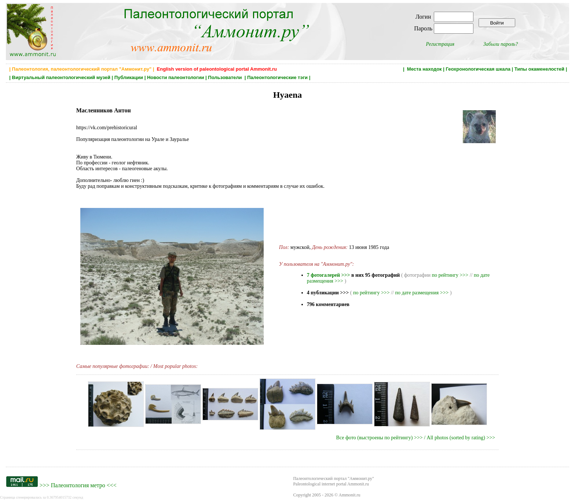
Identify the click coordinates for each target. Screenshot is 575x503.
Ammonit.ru (349, 495)
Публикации (128, 77)
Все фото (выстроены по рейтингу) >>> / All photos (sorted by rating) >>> (415, 437)
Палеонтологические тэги (277, 77)
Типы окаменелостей (539, 69)
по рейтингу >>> (450, 275)
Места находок (424, 69)
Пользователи (225, 77)
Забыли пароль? (500, 44)
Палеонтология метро (78, 485)
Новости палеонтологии (175, 77)
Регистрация (440, 44)
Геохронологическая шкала (478, 69)
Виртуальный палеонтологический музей (61, 77)
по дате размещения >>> (421, 292)
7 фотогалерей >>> (328, 275)
